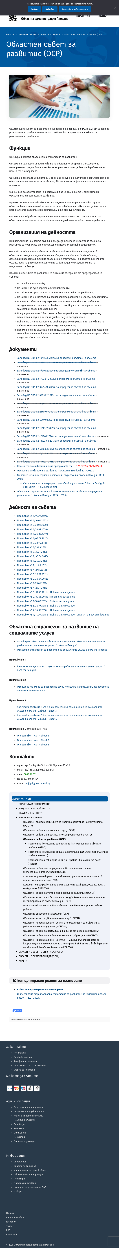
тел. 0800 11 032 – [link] (30, 1065)
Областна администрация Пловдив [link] (34, 1244)
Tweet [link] (17, 1011)
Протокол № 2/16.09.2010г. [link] (32, 610)
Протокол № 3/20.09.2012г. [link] (32, 574)
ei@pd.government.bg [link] (38, 783)
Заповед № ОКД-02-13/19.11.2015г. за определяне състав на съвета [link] (56, 461)
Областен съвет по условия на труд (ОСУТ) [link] (49, 830)
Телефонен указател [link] (25, 1061)
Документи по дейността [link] (29, 1111)
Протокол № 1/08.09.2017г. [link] (32, 538)
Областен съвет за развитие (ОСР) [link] (83, 35)
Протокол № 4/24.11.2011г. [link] (32, 587)
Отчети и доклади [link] (24, 1141)
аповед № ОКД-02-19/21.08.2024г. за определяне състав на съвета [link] (57, 357)
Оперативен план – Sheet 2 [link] (33, 740)
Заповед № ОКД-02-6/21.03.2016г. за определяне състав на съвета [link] (56, 453)
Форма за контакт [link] (24, 1069)
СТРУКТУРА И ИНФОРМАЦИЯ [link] (34, 804)
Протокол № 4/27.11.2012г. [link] (32, 569)
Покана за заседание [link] (62, 592)
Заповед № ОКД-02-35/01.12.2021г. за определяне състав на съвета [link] (56, 403)
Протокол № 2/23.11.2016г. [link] (32, 542)
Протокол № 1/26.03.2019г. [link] (32, 533)
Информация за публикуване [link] (30, 1170)
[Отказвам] (115, 7)
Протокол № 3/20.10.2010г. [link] (32, 605)
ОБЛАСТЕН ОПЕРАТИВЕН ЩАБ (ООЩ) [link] (39, 956)
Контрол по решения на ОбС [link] (30, 1187)
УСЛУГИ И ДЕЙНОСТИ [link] (30, 813)
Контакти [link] (20, 1052)
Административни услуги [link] (28, 1115)
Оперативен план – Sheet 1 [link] (33, 735)
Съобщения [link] (20, 1161)
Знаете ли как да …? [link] (25, 1166)
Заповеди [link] (19, 1124)
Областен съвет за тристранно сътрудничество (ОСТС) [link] (57, 834)
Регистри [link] (19, 1137)
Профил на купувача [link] (25, 1183)
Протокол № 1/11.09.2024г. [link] (32, 515)
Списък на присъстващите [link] (93, 614)
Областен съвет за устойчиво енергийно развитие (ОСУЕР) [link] (59, 892)
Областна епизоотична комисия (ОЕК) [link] (46, 913)
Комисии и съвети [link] (50, 35)
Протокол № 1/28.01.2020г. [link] (32, 529)
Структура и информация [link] (28, 1107)
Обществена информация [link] (28, 1174)
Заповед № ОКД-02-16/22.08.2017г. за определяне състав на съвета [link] (56, 440)
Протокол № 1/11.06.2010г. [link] (32, 614)
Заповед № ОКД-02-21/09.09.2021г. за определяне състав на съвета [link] (56, 411)
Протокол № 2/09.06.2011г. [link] (32, 596)
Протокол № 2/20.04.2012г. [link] (32, 578)
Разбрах (34, 9)
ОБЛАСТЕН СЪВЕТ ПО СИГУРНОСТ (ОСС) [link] (41, 951)
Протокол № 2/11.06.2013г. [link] (32, 565)
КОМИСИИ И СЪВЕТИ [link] (30, 817)
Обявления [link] (20, 1132)
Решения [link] (19, 1128)
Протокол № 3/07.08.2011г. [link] (32, 592)
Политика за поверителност (75, 9)
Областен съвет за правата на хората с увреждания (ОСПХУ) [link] (60, 935)
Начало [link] (10, 35)
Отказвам (50, 9)
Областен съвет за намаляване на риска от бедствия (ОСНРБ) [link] (61, 930)
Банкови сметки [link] (23, 1057)
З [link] (17, 357)
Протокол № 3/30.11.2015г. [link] (32, 551)
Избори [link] (18, 1191)
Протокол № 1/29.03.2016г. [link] (32, 547)
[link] (40, 16)
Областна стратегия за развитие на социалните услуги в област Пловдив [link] (62, 649)
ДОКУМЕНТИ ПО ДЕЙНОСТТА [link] (34, 808)
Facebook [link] (11, 1221)
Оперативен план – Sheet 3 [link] (33, 744)
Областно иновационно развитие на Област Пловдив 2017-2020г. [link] (55, 470)
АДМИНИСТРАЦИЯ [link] (27, 35)
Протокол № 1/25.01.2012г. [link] (32, 583)
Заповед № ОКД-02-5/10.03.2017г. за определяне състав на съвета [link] (56, 448)
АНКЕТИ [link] (23, 960)
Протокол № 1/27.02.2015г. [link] (32, 560)
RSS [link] (8, 1230)
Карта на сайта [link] (15, 1217)
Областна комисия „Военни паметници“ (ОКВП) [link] (51, 918)
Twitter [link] (9, 1226)
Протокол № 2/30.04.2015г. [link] (32, 556)
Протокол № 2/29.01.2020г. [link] (32, 524)
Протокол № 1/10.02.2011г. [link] (32, 601)
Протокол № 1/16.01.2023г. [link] (32, 520)
